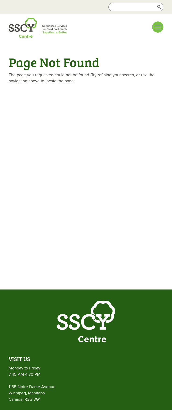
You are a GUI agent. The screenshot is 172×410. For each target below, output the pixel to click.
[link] (46, 29)
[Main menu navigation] (157, 27)
